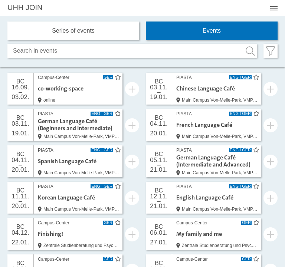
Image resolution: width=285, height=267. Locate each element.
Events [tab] (212, 30)
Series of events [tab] (73, 30)
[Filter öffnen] (270, 51)
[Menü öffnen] (273, 8)
